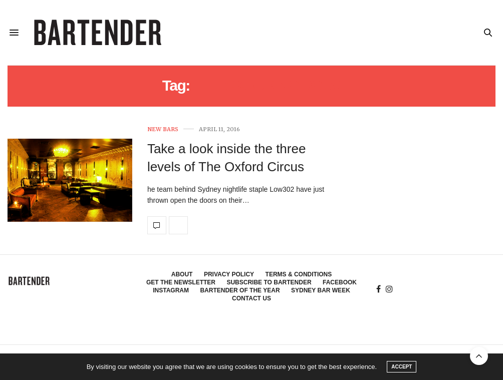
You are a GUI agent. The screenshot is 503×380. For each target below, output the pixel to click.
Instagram (171, 290)
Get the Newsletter (180, 282)
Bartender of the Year (240, 290)
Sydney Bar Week (320, 290)
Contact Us (251, 298)
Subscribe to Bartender (268, 282)
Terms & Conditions (299, 274)
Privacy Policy (229, 274)
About (182, 274)
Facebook (340, 282)
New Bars (162, 129)
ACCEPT (401, 366)
